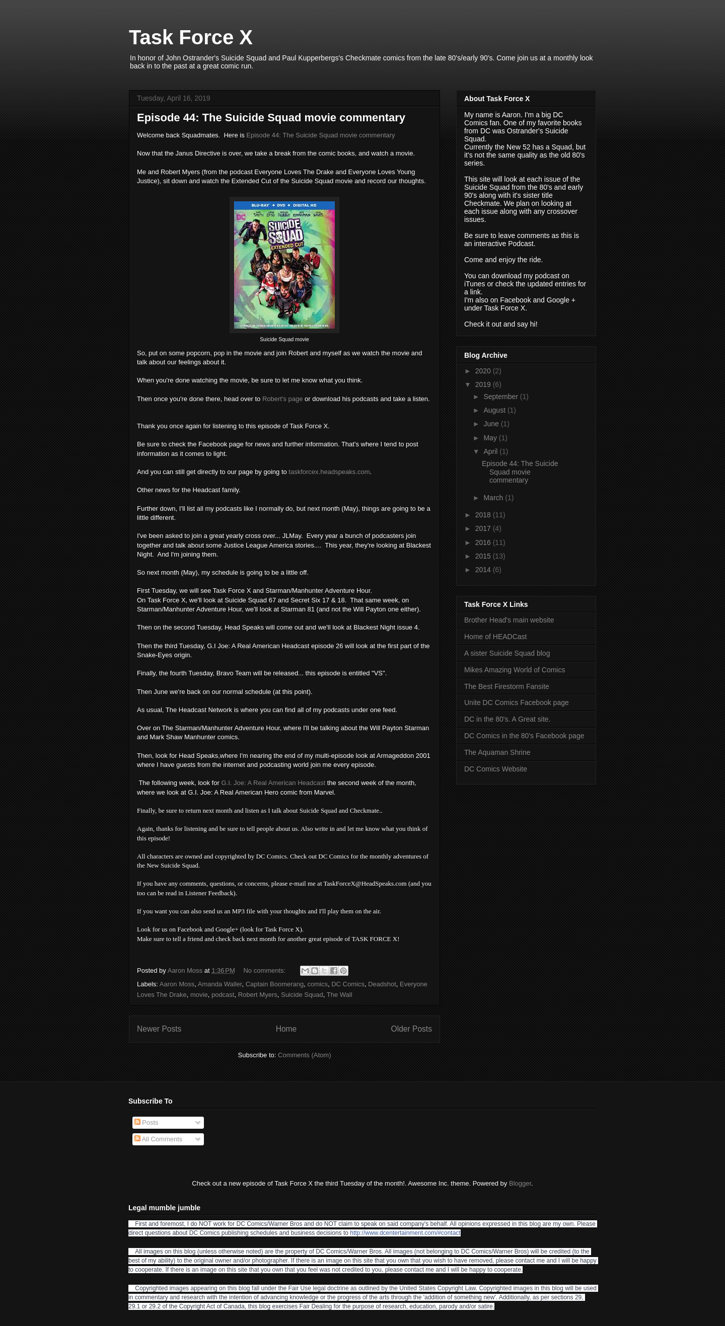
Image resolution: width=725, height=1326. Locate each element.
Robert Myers (257, 994)
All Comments (158, 1139)
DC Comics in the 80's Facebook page (524, 736)
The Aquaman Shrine (497, 752)
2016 (484, 542)
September (501, 397)
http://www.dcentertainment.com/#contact (405, 1232)
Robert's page (282, 399)
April (491, 451)
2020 (484, 371)
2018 (484, 515)
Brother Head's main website (509, 620)
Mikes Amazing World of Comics (514, 670)
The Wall (339, 994)
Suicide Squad (302, 994)
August (495, 410)
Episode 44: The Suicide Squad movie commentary (271, 117)
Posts (146, 1122)
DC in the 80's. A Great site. (507, 719)
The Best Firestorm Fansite (506, 686)
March (494, 498)
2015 (484, 556)
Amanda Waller (220, 984)
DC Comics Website (495, 769)
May (490, 438)
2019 (484, 384)
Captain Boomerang (275, 984)
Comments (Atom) (304, 1055)
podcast (223, 994)
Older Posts (411, 1029)
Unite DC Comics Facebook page (516, 702)
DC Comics (348, 984)
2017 (484, 528)
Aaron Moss (177, 984)
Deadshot (382, 984)
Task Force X (191, 37)
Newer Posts (159, 1029)
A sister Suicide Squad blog (507, 653)
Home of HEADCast (495, 637)
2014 (484, 570)
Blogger (520, 1183)
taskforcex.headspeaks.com (329, 472)
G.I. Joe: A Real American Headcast (273, 783)
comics (318, 984)
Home (286, 1029)
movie (199, 994)
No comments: (265, 970)
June (491, 424)
